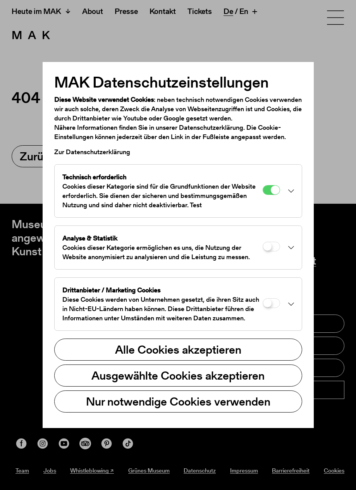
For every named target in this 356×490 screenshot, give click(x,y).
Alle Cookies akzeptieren (178, 349)
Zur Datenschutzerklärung (92, 151)
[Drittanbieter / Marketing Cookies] (271, 303)
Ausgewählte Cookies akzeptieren (178, 375)
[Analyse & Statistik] (271, 246)
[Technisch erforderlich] (271, 190)
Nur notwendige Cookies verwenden (178, 401)
